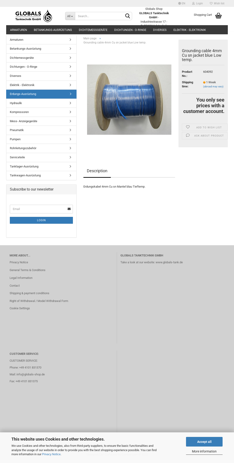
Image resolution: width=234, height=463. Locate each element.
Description (97, 173)
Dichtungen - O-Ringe (130, 30)
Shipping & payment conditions (29, 296)
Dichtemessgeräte (93, 30)
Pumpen (15, 141)
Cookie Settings (20, 310)
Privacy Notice (51, 454)
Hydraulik (16, 105)
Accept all (204, 442)
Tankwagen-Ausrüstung (25, 178)
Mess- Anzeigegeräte (23, 123)
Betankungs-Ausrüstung (53, 30)
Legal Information (21, 280)
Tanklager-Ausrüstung (24, 169)
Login (197, 3)
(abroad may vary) (213, 89)
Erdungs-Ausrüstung (23, 96)
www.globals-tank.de (169, 264)
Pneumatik (17, 133)
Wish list (217, 3)
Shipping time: (187, 87)
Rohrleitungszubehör (23, 151)
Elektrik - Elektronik (189, 30)
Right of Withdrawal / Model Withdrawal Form (39, 303)
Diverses (160, 30)
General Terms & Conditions (27, 272)
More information (204, 451)
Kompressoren (19, 114)
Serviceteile (17, 160)
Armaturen (18, 30)
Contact (15, 288)
